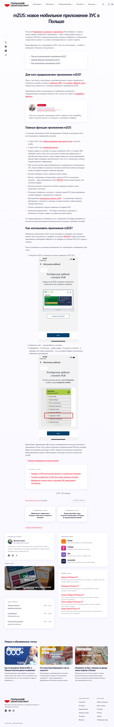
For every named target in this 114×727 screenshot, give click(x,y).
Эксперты (82, 706)
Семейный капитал (50, 147)
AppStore (28, 96)
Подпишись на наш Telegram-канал (46, 109)
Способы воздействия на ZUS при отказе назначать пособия (54, 477)
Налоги (99, 716)
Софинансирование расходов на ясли (57, 141)
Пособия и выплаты (79, 500)
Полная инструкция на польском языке (43, 461)
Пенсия (99, 713)
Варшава (45, 652)
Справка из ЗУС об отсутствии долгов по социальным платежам (56, 473)
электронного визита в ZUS (50, 198)
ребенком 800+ (56, 83)
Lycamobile (71, 560)
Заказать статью (84, 713)
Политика (82, 716)
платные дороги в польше (71, 602)
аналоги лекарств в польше (71, 595)
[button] (103, 4)
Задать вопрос (83, 709)
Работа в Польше (102, 702)
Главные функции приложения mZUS (45, 60)
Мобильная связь (102, 720)
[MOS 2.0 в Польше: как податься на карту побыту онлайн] (29, 578)
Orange (69, 540)
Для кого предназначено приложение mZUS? (48, 56)
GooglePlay (79, 94)
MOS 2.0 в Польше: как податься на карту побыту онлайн (29, 587)
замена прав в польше (69, 609)
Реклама (81, 720)
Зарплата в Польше (68, 577)
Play (68, 553)
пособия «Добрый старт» (76, 83)
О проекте (82, 702)
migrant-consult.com (14, 608)
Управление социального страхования (48, 32)
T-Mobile (70, 547)
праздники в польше (69, 586)
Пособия (100, 709)
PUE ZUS (60, 180)
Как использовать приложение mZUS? (46, 63)
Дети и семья (101, 706)
